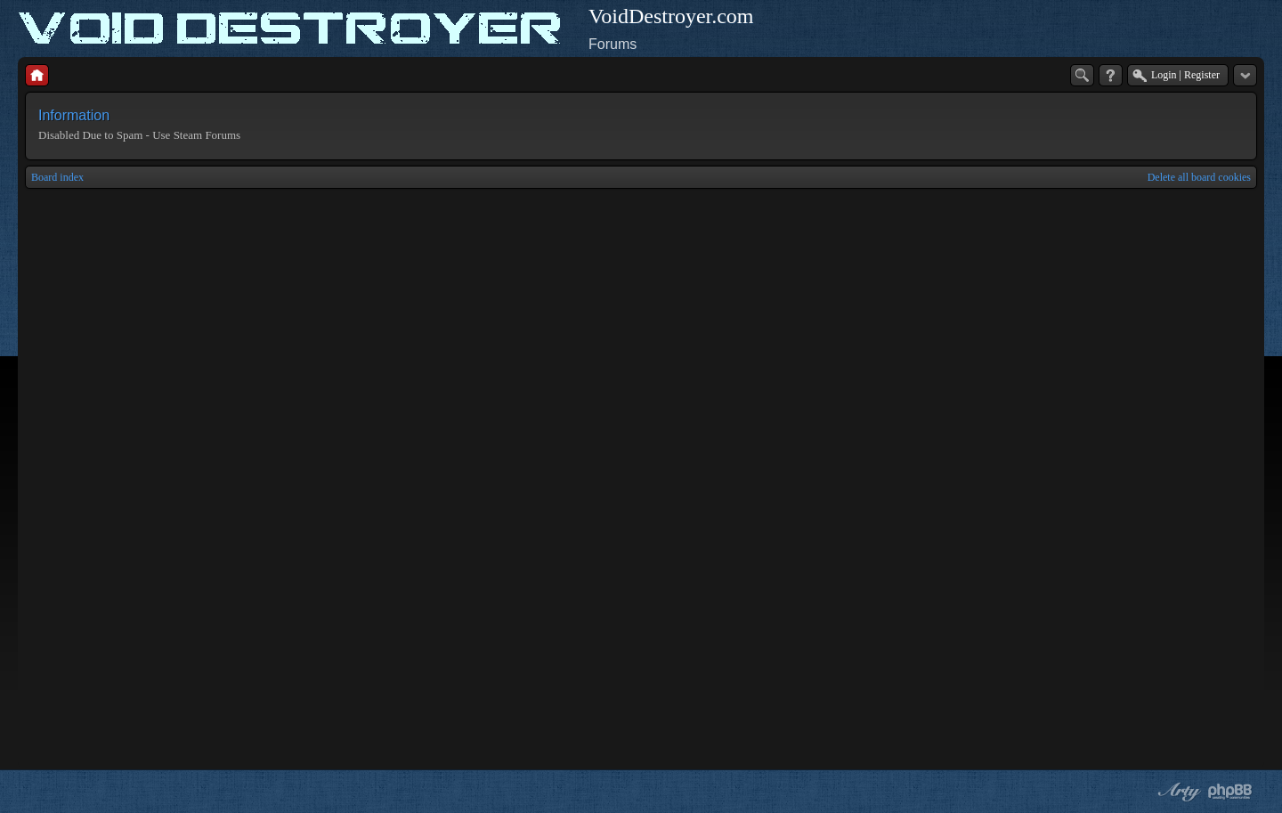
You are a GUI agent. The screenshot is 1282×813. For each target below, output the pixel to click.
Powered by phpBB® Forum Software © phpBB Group (1230, 791)
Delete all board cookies (1199, 177)
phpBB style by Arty (1177, 791)
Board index (57, 177)
